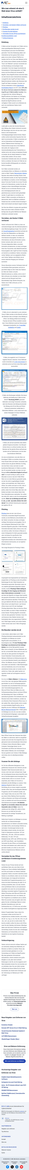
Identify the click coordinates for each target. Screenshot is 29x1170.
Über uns (14, 1009)
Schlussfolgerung (8, 38)
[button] (26, 3)
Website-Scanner (6, 1150)
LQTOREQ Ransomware (9, 1036)
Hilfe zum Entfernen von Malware (14, 1061)
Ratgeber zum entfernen (8, 1128)
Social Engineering (8, 231)
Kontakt (4, 1139)
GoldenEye (11, 327)
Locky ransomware (19, 362)
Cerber (19, 327)
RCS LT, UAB (5, 1106)
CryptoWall (22, 325)
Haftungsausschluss (14, 1162)
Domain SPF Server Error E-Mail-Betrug (14, 1028)
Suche (3, 1152)
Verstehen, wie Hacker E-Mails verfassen (14, 25)
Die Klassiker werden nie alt (10, 29)
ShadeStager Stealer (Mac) (10, 1039)
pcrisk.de (22, 1111)
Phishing (5, 27)
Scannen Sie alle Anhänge (10, 31)
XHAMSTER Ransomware (10, 1090)
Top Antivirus (5, 1131)
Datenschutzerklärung (5, 1162)
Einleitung (5, 22)
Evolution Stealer (7, 1025)
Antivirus (4, 785)
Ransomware (18, 173)
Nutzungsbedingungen (23, 1162)
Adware (24, 173)
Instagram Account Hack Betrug (12, 1082)
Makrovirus (23, 679)
